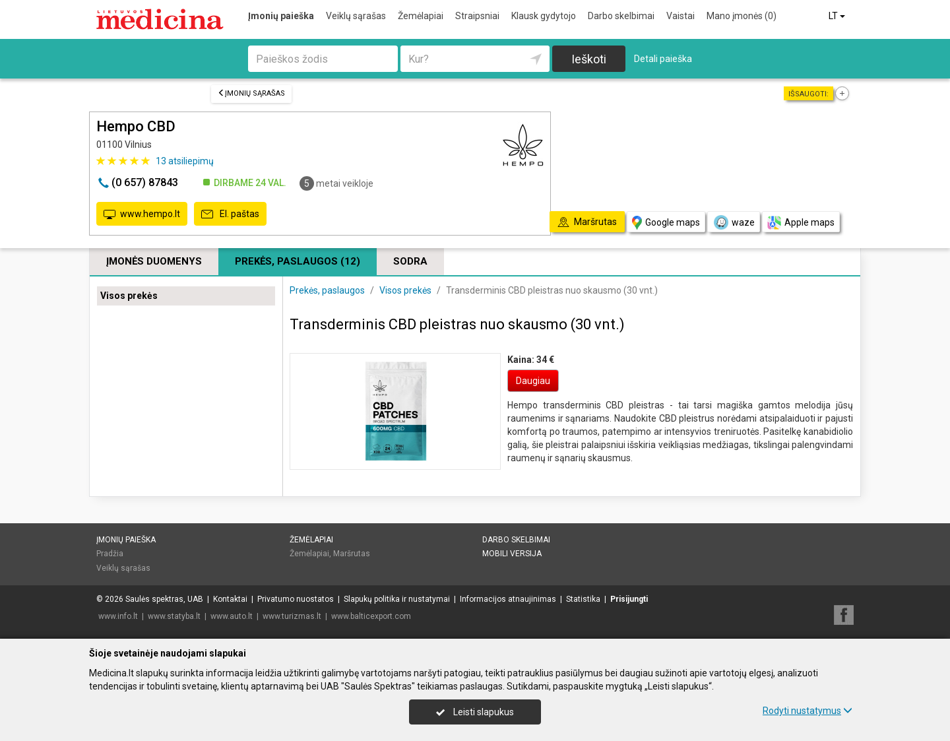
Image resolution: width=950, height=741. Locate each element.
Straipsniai (477, 16)
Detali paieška (663, 58)
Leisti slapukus (475, 712)
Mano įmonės (741, 16)
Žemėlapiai (420, 16)
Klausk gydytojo (543, 16)
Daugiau (533, 380)
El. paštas (230, 214)
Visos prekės (129, 295)
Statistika (583, 599)
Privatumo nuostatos (295, 599)
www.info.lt (118, 616)
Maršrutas (351, 553)
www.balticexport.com (371, 616)
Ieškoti (588, 59)
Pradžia (109, 553)
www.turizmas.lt (292, 616)
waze (733, 222)
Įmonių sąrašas (251, 93)
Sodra (410, 261)
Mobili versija (512, 553)
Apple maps (801, 223)
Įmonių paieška (281, 16)
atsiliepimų (185, 161)
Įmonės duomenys (154, 261)
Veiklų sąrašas (356, 16)
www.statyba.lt (174, 616)
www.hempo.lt (142, 214)
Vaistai (680, 16)
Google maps (666, 223)
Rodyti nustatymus (807, 710)
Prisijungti (629, 599)
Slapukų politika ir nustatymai (397, 599)
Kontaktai (230, 599)
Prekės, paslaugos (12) (297, 261)
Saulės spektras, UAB (164, 599)
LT (838, 16)
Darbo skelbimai (621, 16)
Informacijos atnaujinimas (508, 599)
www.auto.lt (231, 616)
